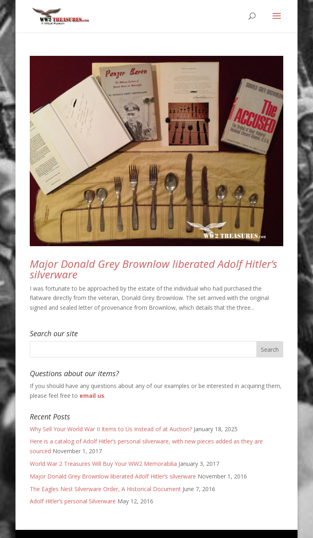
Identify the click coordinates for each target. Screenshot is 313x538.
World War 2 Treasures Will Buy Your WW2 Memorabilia (103, 463)
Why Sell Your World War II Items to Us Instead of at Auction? (111, 429)
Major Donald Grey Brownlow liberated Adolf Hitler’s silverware (153, 269)
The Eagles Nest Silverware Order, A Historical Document (105, 489)
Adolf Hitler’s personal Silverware (73, 501)
